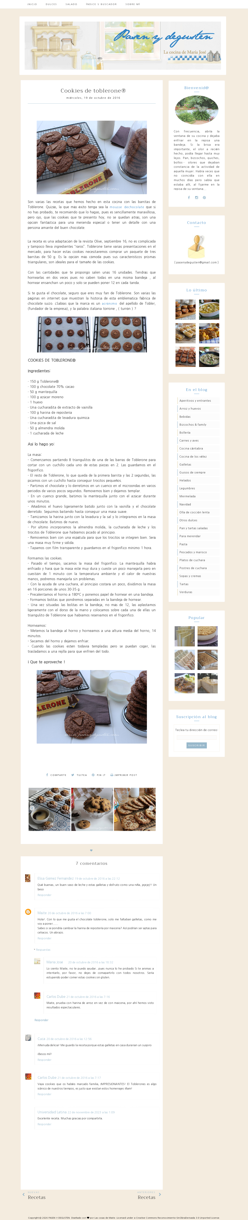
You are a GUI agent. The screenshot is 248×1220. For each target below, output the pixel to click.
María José (54, 962)
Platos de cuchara (192, 560)
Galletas (185, 464)
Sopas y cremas (190, 576)
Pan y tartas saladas (193, 528)
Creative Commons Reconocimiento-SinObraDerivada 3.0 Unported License (177, 1218)
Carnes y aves (189, 440)
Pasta (183, 544)
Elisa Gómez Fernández (56, 878)
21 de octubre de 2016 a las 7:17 (79, 1077)
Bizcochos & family (192, 424)
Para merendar (190, 536)
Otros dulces (188, 520)
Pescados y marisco (193, 552)
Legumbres (187, 488)
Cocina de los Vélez (193, 456)
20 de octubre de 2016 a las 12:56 (69, 1039)
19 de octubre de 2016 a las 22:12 (97, 878)
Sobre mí (133, 4)
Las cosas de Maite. (106, 1218)
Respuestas (43, 949)
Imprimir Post (123, 775)
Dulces (51, 4)
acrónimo (111, 303)
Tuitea (79, 775)
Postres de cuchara (193, 568)
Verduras (185, 592)
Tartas (184, 584)
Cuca (41, 1038)
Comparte (56, 775)
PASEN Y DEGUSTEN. (60, 1218)
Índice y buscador (101, 4)
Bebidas (185, 416)
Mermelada (187, 496)
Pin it (99, 775)
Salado (72, 4)
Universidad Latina (52, 1112)
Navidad (185, 504)
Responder (44, 895)
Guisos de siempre (192, 472)
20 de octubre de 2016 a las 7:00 (69, 913)
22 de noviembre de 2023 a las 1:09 (91, 1112)
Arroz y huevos (190, 408)
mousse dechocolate (127, 207)
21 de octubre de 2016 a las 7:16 (88, 996)
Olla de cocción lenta (194, 512)
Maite (42, 913)
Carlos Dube (55, 996)
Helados (185, 480)
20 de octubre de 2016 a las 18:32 (90, 962)
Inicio (32, 4)
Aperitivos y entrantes (195, 400)
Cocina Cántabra (191, 448)
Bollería (184, 432)
